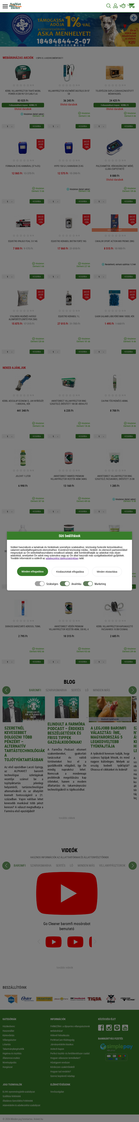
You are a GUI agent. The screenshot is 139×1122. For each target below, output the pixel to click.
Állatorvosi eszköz (11, 1058)
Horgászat (8, 1067)
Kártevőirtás (8, 1035)
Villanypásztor (9, 1039)
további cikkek (67, 818)
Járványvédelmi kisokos (61, 1044)
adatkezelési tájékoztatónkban (62, 558)
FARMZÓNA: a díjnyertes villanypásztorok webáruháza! (70, 1028)
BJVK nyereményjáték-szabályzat (19, 1091)
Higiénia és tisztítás (12, 1053)
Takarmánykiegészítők (13, 1048)
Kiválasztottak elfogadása (70, 572)
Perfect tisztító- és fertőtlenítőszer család (70, 1053)
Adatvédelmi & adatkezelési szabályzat (21, 1105)
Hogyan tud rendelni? (60, 1071)
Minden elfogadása (33, 571)
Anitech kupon (57, 1048)
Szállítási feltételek (12, 1096)
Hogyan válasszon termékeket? (65, 1058)
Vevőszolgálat (57, 1091)
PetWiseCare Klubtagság (62, 1039)
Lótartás (7, 1044)
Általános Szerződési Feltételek (18, 1100)
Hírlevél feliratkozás (59, 1035)
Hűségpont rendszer (60, 1062)
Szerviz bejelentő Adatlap (62, 1076)
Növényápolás (9, 1062)
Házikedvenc (9, 1026)
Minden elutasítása (107, 572)
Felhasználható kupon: (18, 105)
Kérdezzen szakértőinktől (62, 1067)
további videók (65, 967)
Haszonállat (8, 1030)
